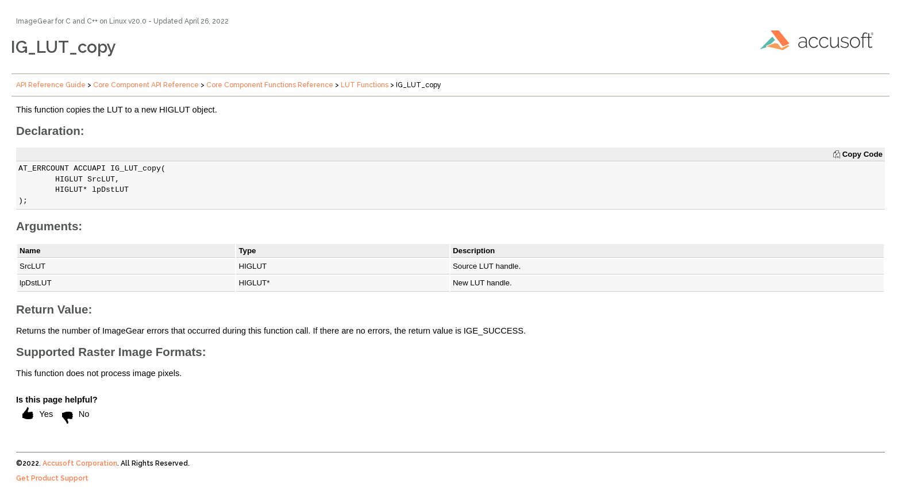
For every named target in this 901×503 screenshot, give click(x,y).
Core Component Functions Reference (269, 85)
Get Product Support (52, 478)
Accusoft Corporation (80, 463)
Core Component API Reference (146, 85)
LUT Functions (364, 85)
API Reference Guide (51, 85)
